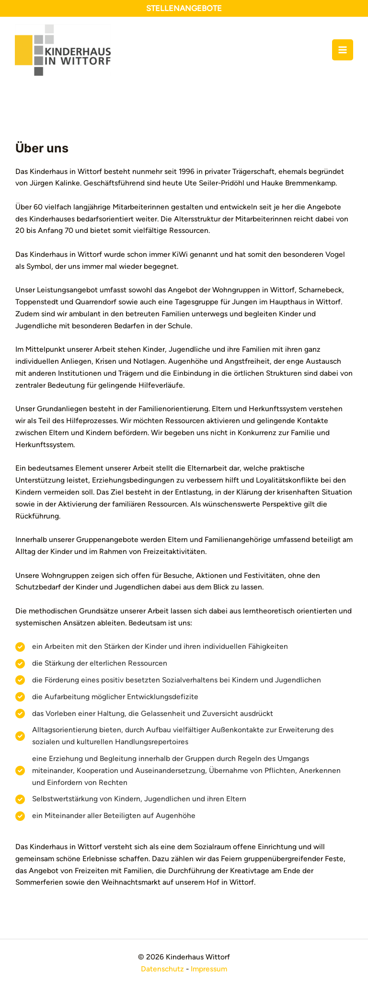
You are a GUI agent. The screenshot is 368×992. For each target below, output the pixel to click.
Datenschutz (162, 968)
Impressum (209, 968)
